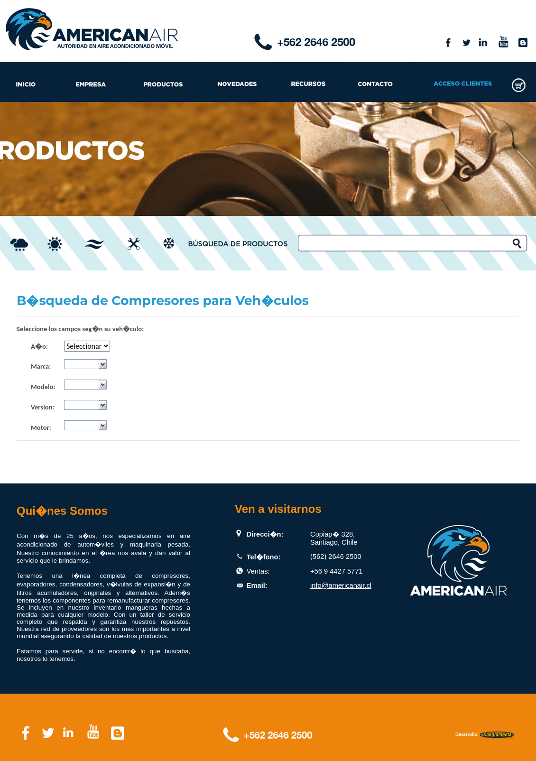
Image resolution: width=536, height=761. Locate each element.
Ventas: (258, 571)
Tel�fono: (264, 557)
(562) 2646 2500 (335, 556)
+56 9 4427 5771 (336, 571)
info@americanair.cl (340, 585)
